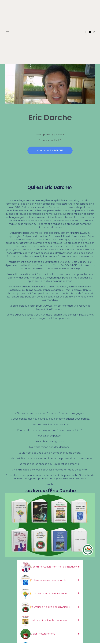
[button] (7, 32)
